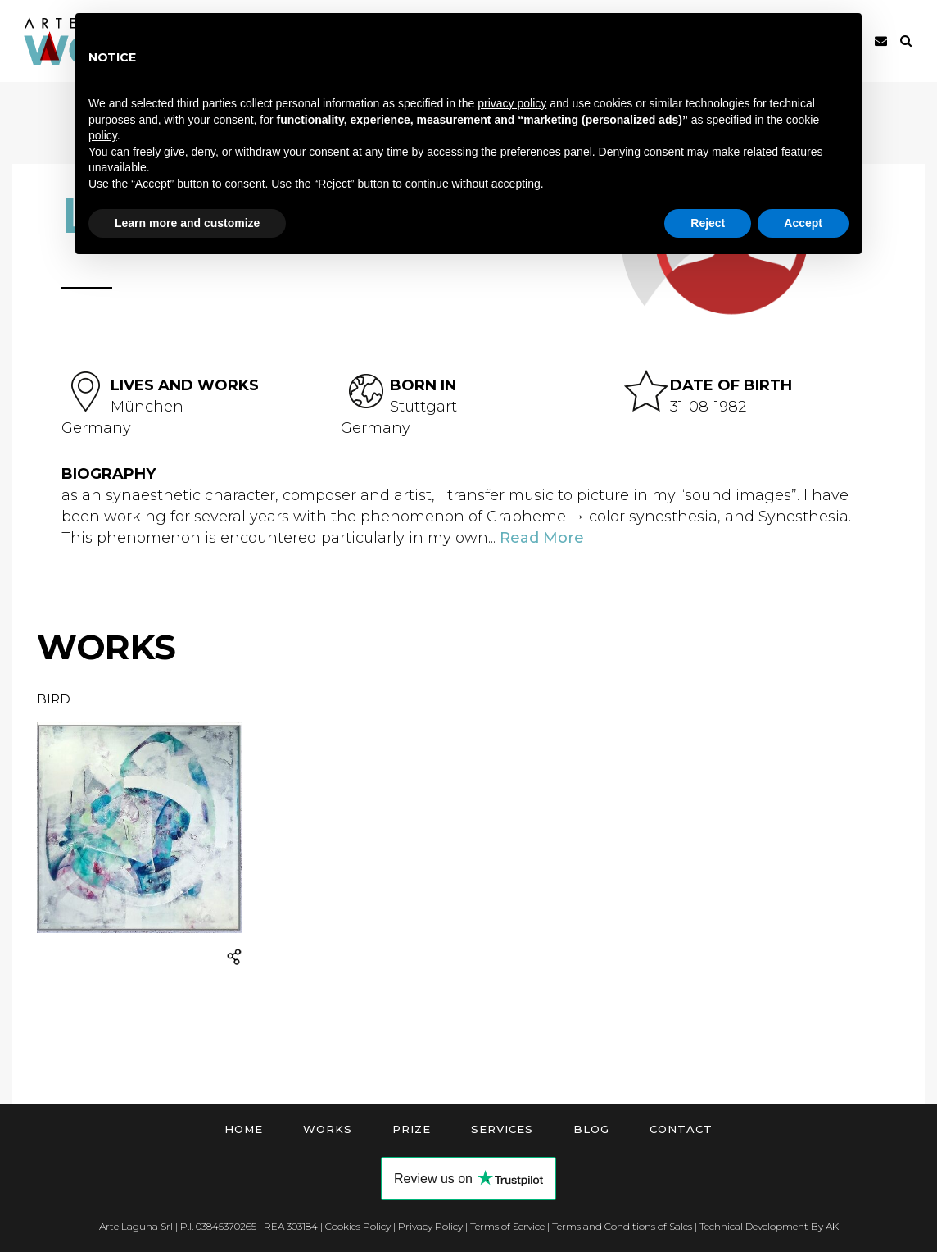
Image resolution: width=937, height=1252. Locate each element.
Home (243, 1129)
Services (502, 1129)
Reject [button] (707, 223)
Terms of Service (507, 1226)
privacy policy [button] (512, 103)
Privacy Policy (430, 1226)
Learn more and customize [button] (187, 223)
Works (327, 1129)
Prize (411, 1129)
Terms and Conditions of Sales (622, 1226)
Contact (681, 1129)
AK (832, 1226)
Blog (591, 1129)
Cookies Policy (358, 1226)
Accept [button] (803, 223)
